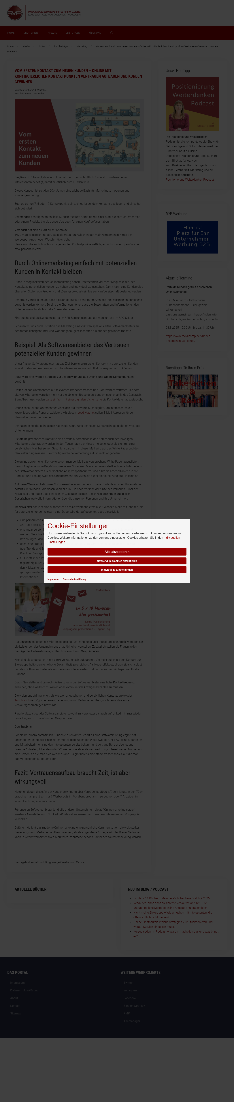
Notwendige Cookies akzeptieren (117, 560)
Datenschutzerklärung (74, 579)
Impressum (53, 579)
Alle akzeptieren (116, 551)
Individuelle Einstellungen (117, 569)
